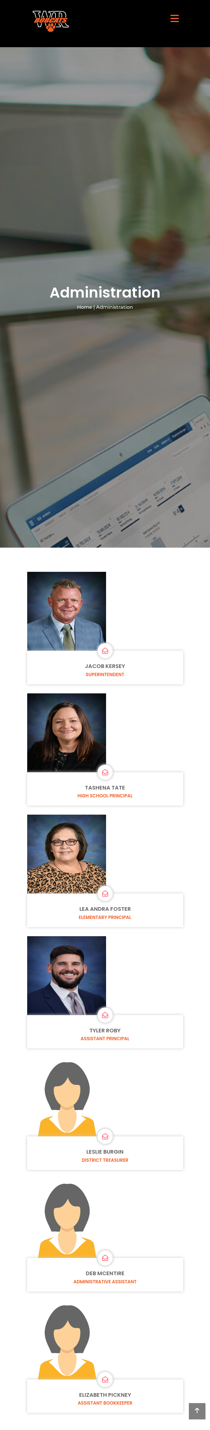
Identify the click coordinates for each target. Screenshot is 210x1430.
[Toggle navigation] (174, 18)
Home (84, 307)
